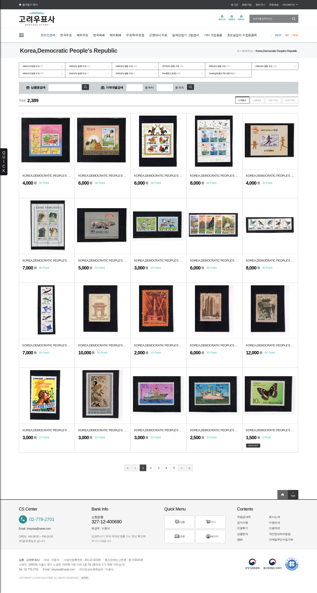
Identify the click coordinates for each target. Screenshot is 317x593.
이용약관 (274, 531)
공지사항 (242, 525)
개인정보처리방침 (279, 537)
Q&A (240, 542)
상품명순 (240, 102)
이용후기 (242, 531)
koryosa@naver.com (39, 531)
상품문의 (242, 537)
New (295, 35)
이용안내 (274, 525)
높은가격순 (286, 102)
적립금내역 (244, 520)
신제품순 (219, 102)
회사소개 (274, 520)
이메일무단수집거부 (281, 542)
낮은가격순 (263, 102)
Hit (287, 35)
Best (278, 35)
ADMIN (84, 581)
